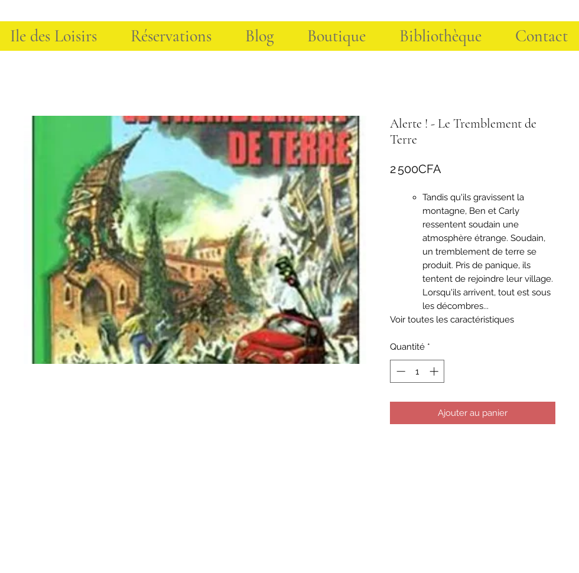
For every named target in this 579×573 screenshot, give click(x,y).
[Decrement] (400, 371)
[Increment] (435, 371)
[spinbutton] (417, 371)
